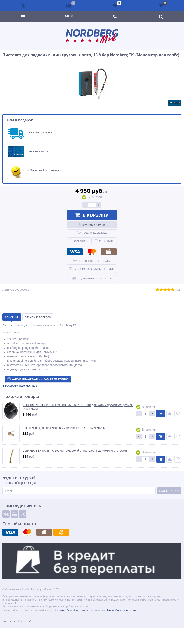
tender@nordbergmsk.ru (121, 610)
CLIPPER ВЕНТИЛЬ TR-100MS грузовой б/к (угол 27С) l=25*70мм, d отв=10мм (75, 450)
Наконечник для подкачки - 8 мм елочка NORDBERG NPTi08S (64, 428)
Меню (69, 16)
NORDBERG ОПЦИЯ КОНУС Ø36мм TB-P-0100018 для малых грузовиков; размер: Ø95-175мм (78, 407)
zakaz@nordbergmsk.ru (74, 610)
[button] (19, 385)
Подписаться (169, 490)
